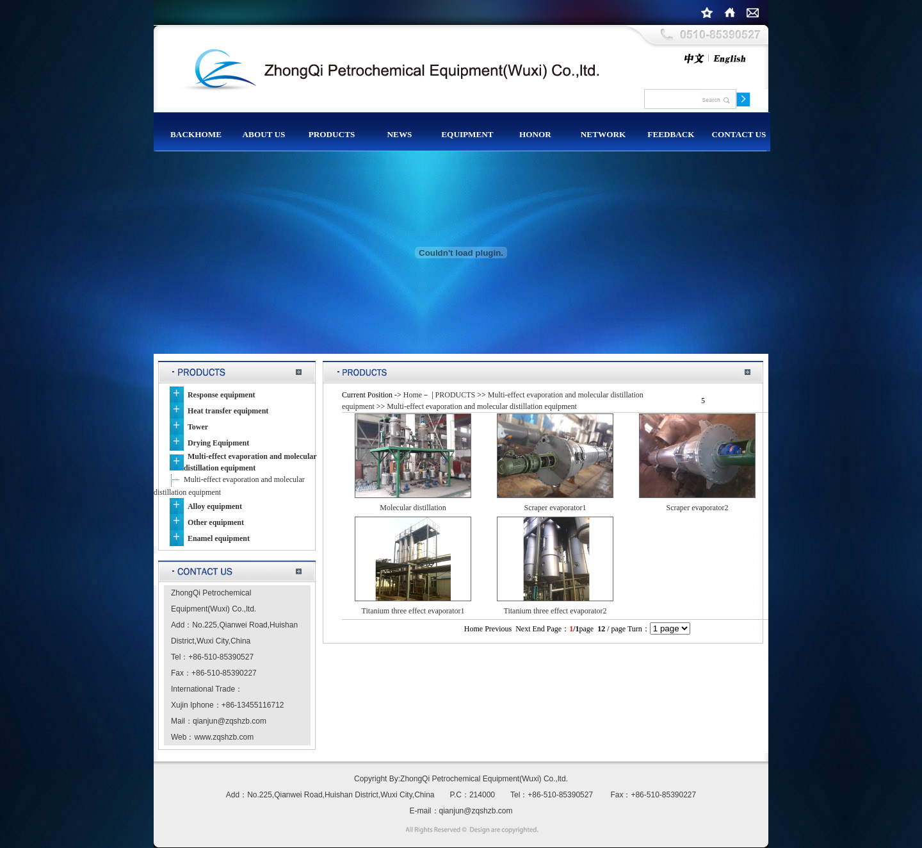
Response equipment (221, 394)
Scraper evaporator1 (555, 507)
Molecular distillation (413, 507)
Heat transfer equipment (228, 410)
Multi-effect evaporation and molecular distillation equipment (482, 406)
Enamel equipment (219, 538)
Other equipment (216, 522)
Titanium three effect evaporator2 (555, 610)
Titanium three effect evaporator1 (413, 610)
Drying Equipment (218, 442)
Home (412, 394)
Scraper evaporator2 (698, 507)
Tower (198, 426)
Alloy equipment (215, 506)
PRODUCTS (455, 394)
